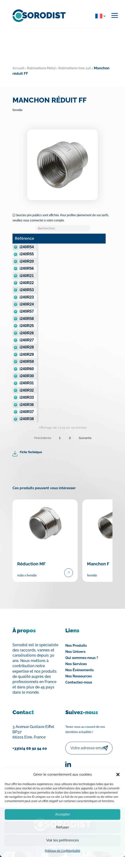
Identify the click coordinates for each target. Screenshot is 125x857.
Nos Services (76, 664)
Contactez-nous (78, 682)
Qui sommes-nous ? (81, 658)
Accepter (62, 814)
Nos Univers (75, 652)
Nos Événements (79, 670)
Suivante (85, 438)
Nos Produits (76, 645)
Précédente (42, 438)
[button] (118, 774)
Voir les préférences (62, 840)
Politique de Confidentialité (62, 851)
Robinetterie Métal (41, 68)
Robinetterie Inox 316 (74, 68)
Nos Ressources (78, 676)
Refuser (62, 827)
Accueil (18, 68)
